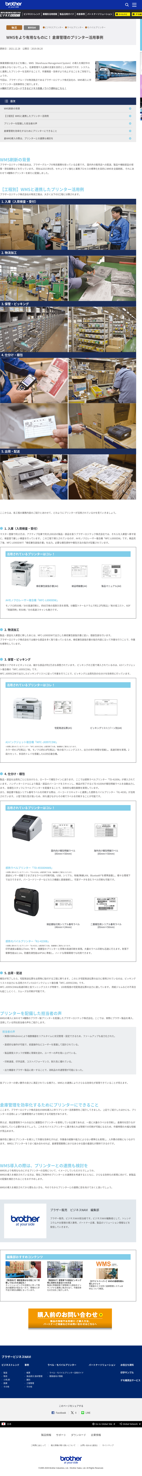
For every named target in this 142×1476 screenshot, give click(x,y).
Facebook (59, 1413)
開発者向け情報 (56, 1376)
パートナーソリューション (99, 14)
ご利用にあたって (38, 1445)
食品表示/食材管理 (34, 1376)
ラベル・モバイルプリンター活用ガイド (66, 1373)
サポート (61, 1435)
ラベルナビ (122, 14)
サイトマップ (108, 1445)
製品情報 (46, 1435)
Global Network (130, 1424)
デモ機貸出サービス (130, 1380)
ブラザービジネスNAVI (16, 1356)
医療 (5, 1383)
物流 (5, 1376)
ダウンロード (78, 1435)
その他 (6, 1387)
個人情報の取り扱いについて (63, 1445)
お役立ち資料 (127, 1365)
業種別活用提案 (50, 14)
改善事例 (81, 14)
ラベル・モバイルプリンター (61, 1365)
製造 (5, 1373)
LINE (85, 1413)
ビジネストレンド (32, 14)
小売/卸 (6, 1380)
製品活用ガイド (67, 14)
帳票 (28, 1373)
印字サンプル (127, 1372)
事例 (27, 1365)
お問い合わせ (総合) (88, 1445)
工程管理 (30, 1383)
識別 (28, 1380)
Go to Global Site (103, 1424)
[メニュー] (134, 5)
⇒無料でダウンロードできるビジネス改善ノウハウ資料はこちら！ (33, 88)
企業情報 (96, 1435)
